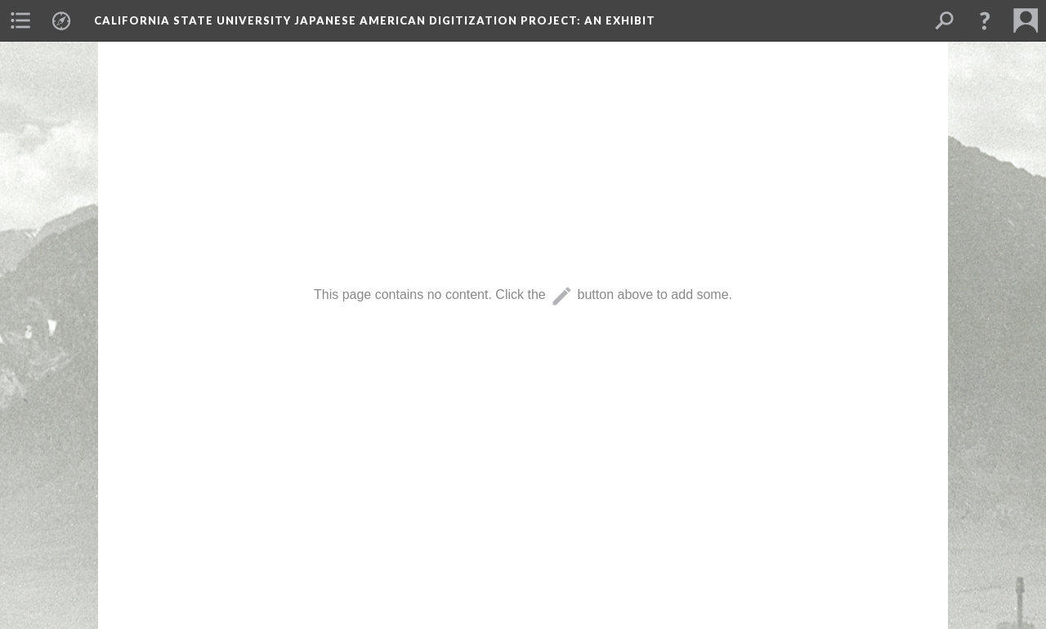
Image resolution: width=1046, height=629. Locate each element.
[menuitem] (20, 20)
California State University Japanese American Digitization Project (374, 20)
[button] (984, 20)
